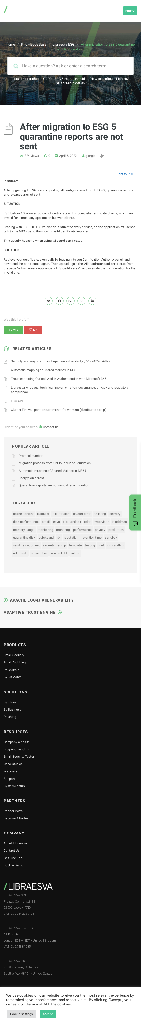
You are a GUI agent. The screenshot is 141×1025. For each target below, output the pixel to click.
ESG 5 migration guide (70, 78)
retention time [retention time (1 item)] (92, 537)
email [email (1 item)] (46, 521)
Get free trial (13, 858)
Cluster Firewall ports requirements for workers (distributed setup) (58, 410)
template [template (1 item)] (75, 545)
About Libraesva (15, 843)
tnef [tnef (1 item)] (101, 545)
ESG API (17, 401)
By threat (11, 702)
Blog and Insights (16, 749)
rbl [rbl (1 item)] (59, 537)
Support (9, 779)
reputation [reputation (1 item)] (71, 537)
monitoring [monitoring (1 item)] (45, 530)
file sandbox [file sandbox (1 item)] (72, 521)
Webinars (10, 771)
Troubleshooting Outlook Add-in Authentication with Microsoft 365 (58, 379)
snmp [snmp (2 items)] (62, 545)
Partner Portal (13, 811)
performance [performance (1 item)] (82, 530)
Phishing (10, 717)
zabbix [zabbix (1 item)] (75, 553)
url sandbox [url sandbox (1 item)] (39, 553)
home (10, 44)
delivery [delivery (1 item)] (114, 514)
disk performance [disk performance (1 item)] (26, 521)
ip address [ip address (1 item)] (119, 521)
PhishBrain (11, 670)
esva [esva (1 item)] (56, 521)
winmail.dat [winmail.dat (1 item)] (59, 553)
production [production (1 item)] (116, 530)
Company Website (17, 742)
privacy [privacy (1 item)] (100, 530)
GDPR (47, 78)
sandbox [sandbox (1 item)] (111, 537)
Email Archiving (15, 662)
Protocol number (31, 456)
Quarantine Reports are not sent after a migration (54, 485)
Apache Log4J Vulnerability (42, 600)
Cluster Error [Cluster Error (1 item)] (82, 514)
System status (14, 786)
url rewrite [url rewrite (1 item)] (20, 553)
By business (12, 709)
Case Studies (13, 764)
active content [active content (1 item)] (23, 514)
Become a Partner (17, 818)
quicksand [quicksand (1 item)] (46, 537)
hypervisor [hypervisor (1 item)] (101, 521)
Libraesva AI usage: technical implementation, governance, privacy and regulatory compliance (69, 390)
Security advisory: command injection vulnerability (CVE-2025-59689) (60, 361)
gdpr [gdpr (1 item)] (87, 521)
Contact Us (51, 427)
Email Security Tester (19, 756)
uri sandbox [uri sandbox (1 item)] (115, 545)
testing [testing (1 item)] (90, 545)
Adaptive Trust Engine (30, 612)
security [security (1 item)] (48, 545)
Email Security (14, 655)
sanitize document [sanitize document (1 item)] (26, 545)
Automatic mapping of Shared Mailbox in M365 (44, 370)
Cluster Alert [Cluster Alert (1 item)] (61, 514)
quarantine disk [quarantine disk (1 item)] (24, 537)
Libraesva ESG (64, 44)
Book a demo (13, 865)
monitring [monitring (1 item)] (63, 530)
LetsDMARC (12, 677)
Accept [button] (48, 1014)
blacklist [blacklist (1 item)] (43, 514)
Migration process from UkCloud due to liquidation (55, 463)
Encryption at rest (31, 478)
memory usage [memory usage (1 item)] (24, 530)
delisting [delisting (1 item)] (100, 514)
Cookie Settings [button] (21, 1014)
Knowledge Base (33, 44)
